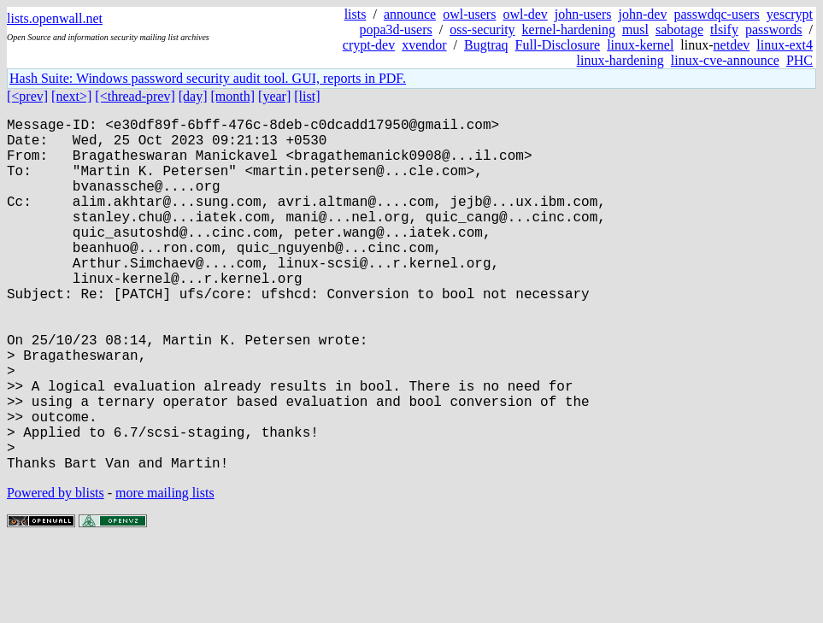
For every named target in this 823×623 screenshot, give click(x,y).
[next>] (71, 96)
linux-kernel (640, 45)
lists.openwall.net (55, 18)
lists (355, 14)
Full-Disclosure (558, 45)
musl (635, 29)
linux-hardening (620, 60)
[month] (233, 96)
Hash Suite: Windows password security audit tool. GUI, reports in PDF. (207, 78)
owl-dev (525, 14)
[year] (274, 96)
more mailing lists (165, 571)
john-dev (643, 14)
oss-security (482, 29)
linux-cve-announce (725, 60)
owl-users (469, 14)
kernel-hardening (568, 29)
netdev (732, 45)
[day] (193, 96)
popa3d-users (395, 29)
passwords (773, 29)
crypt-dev (369, 45)
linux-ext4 (784, 45)
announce (410, 14)
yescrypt (790, 14)
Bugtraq (486, 45)
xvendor (424, 45)
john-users (583, 14)
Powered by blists (55, 571)
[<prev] (27, 96)
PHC (799, 60)
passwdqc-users (716, 14)
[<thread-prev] (134, 96)
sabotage (679, 29)
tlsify (724, 29)
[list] (307, 96)
